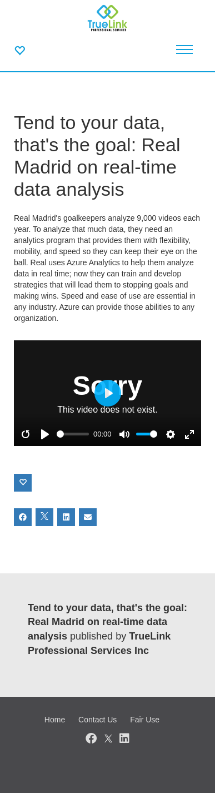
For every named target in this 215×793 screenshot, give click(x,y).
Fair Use (144, 719)
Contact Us (97, 719)
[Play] (45, 434)
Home (54, 719)
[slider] (73, 434)
